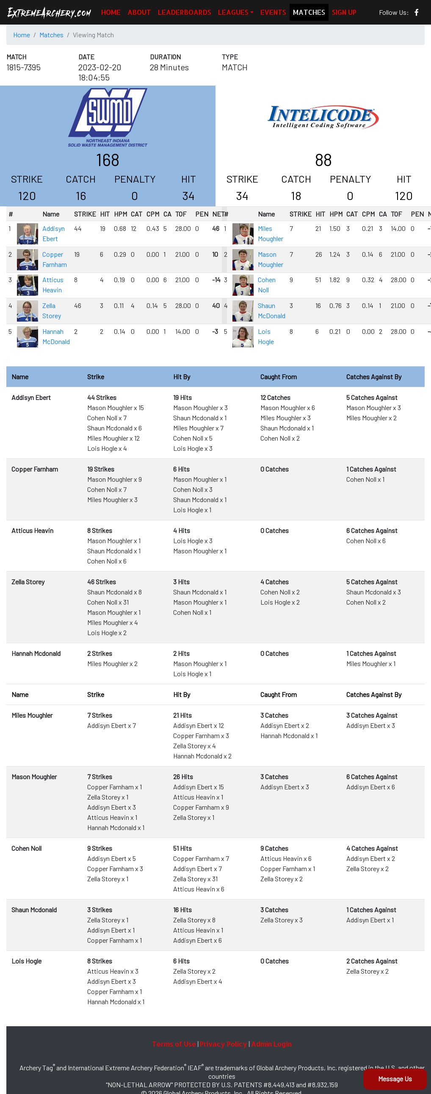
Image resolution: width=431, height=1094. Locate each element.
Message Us (395, 1079)
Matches (51, 35)
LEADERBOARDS (184, 12)
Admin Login (271, 1043)
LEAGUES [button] (233, 12)
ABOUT (139, 12)
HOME (111, 12)
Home (21, 35)
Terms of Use (174, 1043)
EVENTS (273, 12)
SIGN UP (344, 12)
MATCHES (309, 12)
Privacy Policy (223, 1043)
